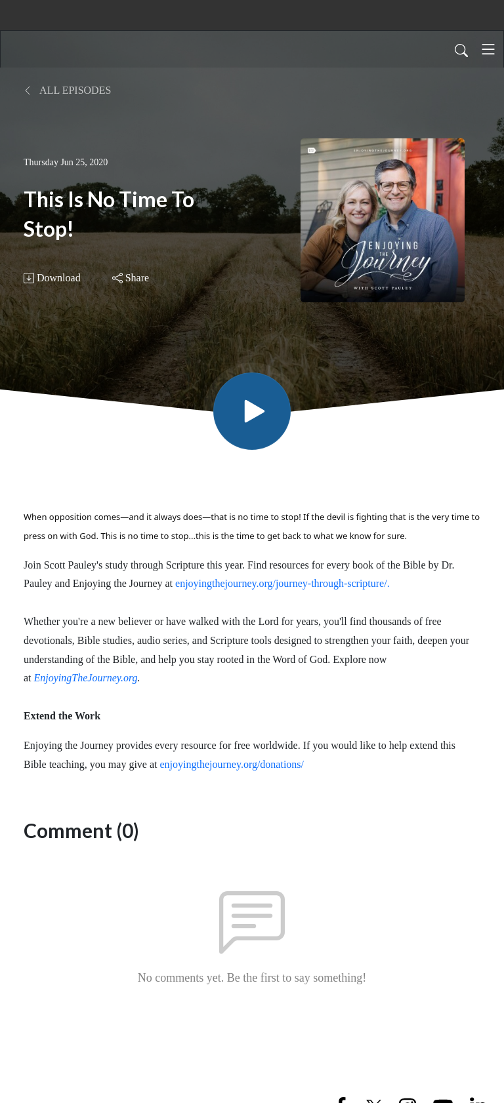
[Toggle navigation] (488, 49)
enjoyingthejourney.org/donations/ (232, 764)
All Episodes (67, 90)
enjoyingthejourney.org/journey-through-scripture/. (282, 583)
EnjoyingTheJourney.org (86, 677)
